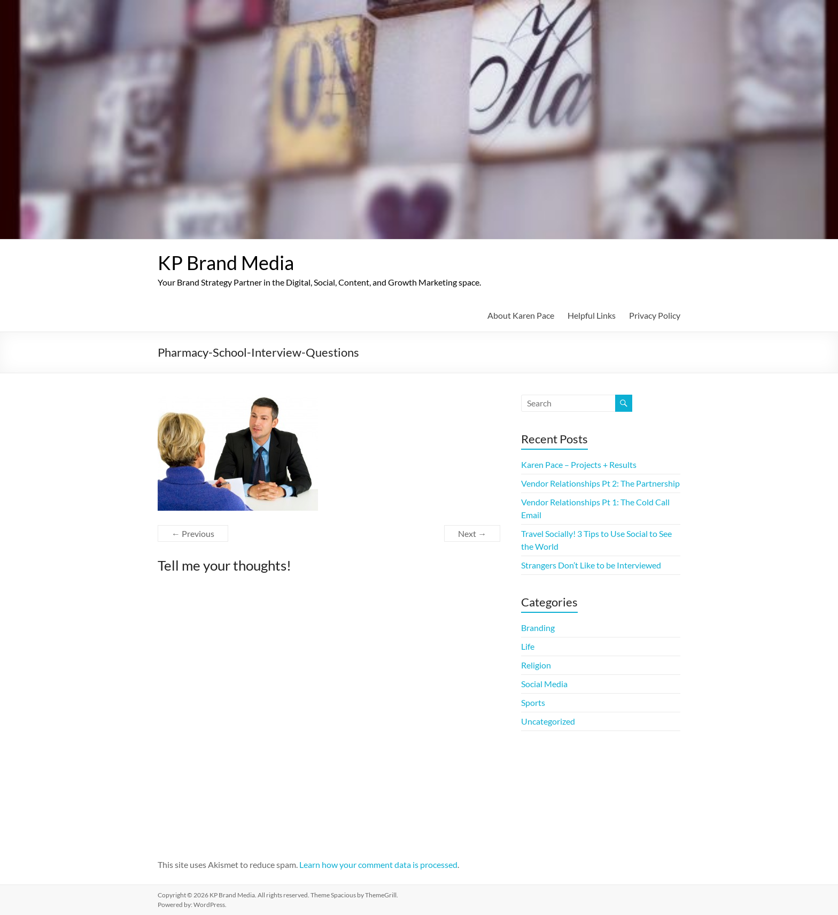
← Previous (193, 533)
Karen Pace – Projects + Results (579, 464)
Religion (536, 665)
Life (527, 646)
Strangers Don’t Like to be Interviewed (591, 565)
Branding (538, 627)
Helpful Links (592, 315)
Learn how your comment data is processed (378, 864)
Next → (472, 533)
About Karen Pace (520, 315)
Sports (533, 702)
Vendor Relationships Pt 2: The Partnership (600, 483)
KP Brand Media (226, 262)
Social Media (544, 684)
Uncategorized (548, 721)
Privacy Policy (654, 315)
